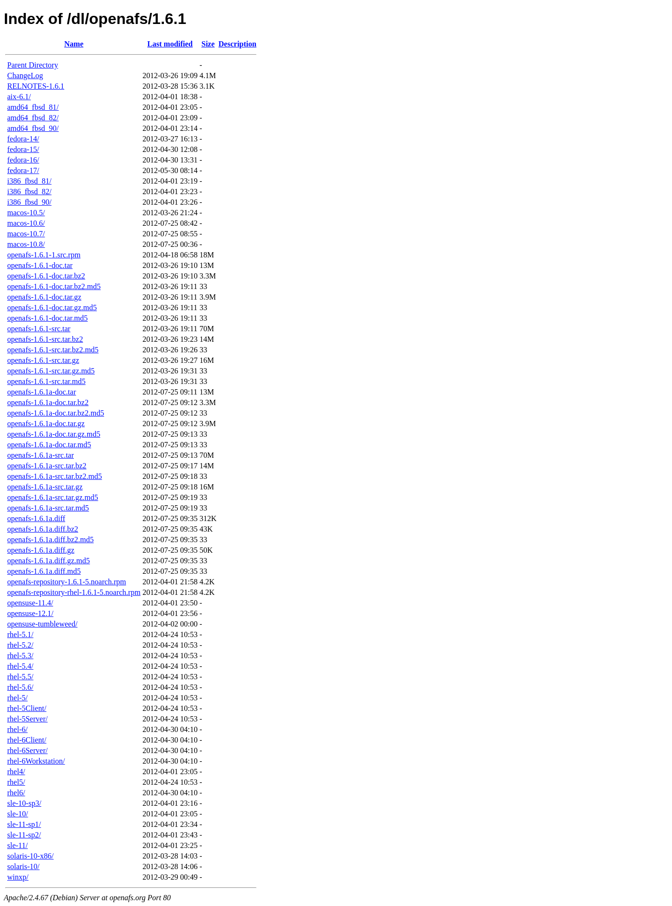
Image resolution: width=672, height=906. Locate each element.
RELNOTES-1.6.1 (35, 86)
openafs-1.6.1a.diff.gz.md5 (48, 561)
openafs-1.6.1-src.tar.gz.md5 (51, 371)
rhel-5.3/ (20, 655)
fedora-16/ (23, 160)
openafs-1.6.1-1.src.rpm (44, 255)
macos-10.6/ (26, 223)
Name (73, 44)
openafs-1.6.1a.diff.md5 (44, 571)
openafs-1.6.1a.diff (36, 518)
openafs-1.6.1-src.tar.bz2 (45, 339)
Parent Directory (32, 65)
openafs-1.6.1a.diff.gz (40, 550)
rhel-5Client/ (26, 708)
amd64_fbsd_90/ (33, 128)
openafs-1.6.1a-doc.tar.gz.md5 (53, 434)
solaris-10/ (23, 866)
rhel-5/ (17, 698)
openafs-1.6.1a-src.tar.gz (44, 487)
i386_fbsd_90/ (29, 202)
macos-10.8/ (26, 244)
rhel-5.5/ (20, 677)
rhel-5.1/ (20, 634)
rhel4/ (16, 771)
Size (208, 44)
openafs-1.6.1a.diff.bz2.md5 (50, 539)
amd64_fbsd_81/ (33, 107)
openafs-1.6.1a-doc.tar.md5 (49, 445)
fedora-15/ (23, 149)
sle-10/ (17, 814)
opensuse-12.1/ (30, 613)
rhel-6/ (17, 729)
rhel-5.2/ (20, 645)
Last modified (170, 44)
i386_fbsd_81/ (29, 181)
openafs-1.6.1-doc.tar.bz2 (46, 276)
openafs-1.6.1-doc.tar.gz (44, 297)
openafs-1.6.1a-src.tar (40, 455)
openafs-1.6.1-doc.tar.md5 (47, 318)
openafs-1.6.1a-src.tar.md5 (48, 508)
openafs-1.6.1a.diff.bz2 (42, 529)
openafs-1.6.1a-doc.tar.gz (46, 423)
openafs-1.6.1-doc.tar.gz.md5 (52, 307)
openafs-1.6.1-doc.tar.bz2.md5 (54, 286)
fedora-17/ (23, 170)
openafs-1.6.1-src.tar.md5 (46, 381)
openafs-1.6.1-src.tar (38, 329)
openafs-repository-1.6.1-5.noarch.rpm (66, 582)
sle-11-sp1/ (24, 824)
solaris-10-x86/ (30, 856)
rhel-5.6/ (20, 687)
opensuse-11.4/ (30, 603)
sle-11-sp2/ (24, 835)
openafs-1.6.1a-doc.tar (41, 392)
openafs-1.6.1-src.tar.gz (43, 360)
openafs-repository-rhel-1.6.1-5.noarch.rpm (73, 592)
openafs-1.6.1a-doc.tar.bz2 (48, 402)
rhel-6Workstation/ (36, 761)
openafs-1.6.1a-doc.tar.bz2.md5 (55, 413)
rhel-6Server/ (27, 750)
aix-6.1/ (19, 97)
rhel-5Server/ (27, 719)
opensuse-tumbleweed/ (42, 624)
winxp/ (17, 877)
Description (237, 44)
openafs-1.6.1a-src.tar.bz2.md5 (54, 476)
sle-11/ (17, 845)
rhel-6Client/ (26, 740)
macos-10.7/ (26, 234)
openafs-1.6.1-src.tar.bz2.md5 (53, 350)
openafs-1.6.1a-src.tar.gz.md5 (52, 497)
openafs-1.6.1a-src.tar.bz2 (46, 466)
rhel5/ (16, 782)
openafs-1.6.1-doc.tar (39, 265)
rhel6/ (16, 793)
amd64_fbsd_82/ (33, 118)
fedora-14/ (23, 139)
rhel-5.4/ (20, 666)
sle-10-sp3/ (24, 803)
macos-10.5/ (26, 213)
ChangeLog (25, 75)
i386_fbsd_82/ (29, 191)
